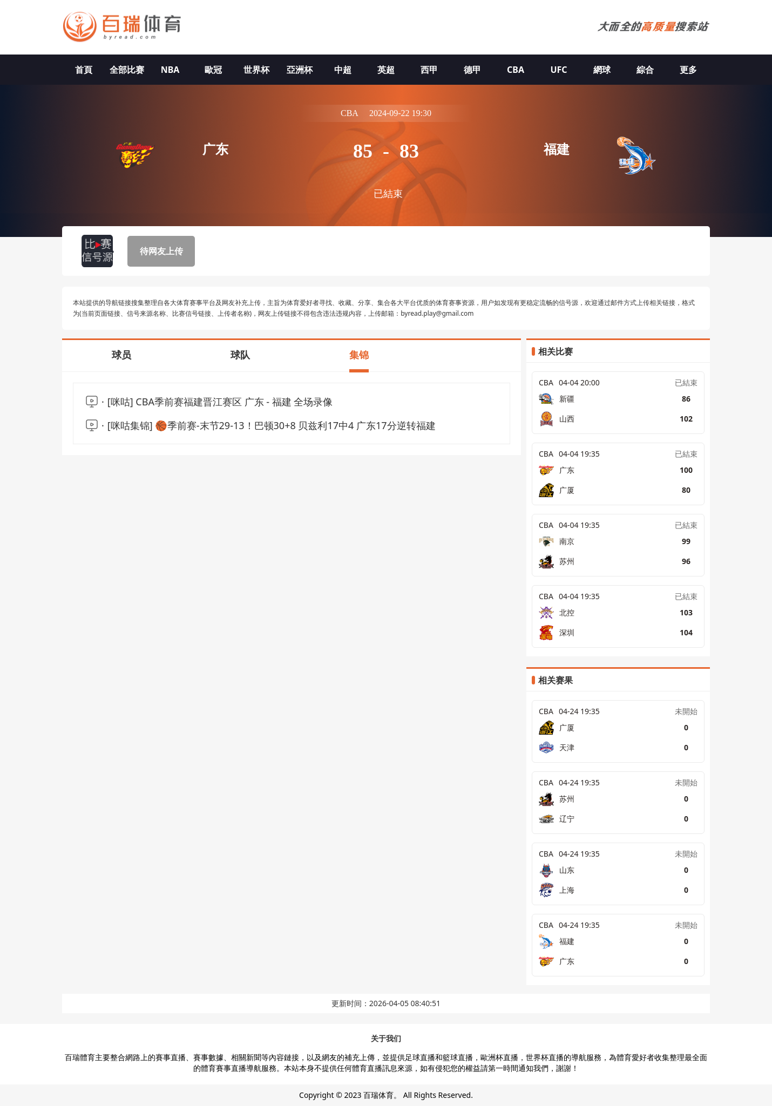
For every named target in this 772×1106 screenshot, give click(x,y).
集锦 (359, 354)
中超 (342, 70)
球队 (240, 354)
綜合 (645, 70)
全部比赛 (127, 70)
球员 (121, 354)
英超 (386, 70)
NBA (170, 70)
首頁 (83, 70)
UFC (558, 70)
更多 (688, 70)
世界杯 (256, 70)
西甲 (429, 70)
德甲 (472, 70)
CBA (515, 70)
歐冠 (213, 70)
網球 (602, 70)
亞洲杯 (300, 70)
